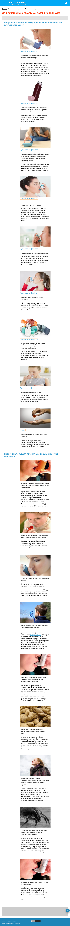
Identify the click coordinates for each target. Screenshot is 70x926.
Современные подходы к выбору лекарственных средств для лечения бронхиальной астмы (34, 346)
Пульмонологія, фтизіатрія (29, 51)
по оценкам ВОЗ (35, 635)
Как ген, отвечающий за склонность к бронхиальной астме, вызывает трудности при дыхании (34, 679)
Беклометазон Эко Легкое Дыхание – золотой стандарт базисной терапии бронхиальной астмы (34, 110)
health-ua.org (18, 3)
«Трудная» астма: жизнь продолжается (35, 253)
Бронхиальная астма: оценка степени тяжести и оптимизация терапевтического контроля (34, 58)
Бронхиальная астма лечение (31, 392)
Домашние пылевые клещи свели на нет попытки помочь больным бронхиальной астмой (34, 833)
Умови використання (9, 921)
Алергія (22, 430)
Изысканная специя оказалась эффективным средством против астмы (33, 731)
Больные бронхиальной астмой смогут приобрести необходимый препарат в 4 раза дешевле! (35, 486)
